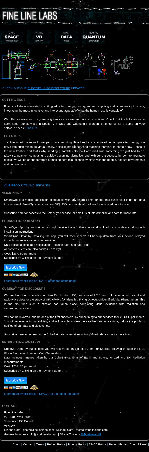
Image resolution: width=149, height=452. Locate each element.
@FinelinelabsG (91, 434)
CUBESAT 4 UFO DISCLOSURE (49, 88)
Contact (28, 444)
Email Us (31, 128)
